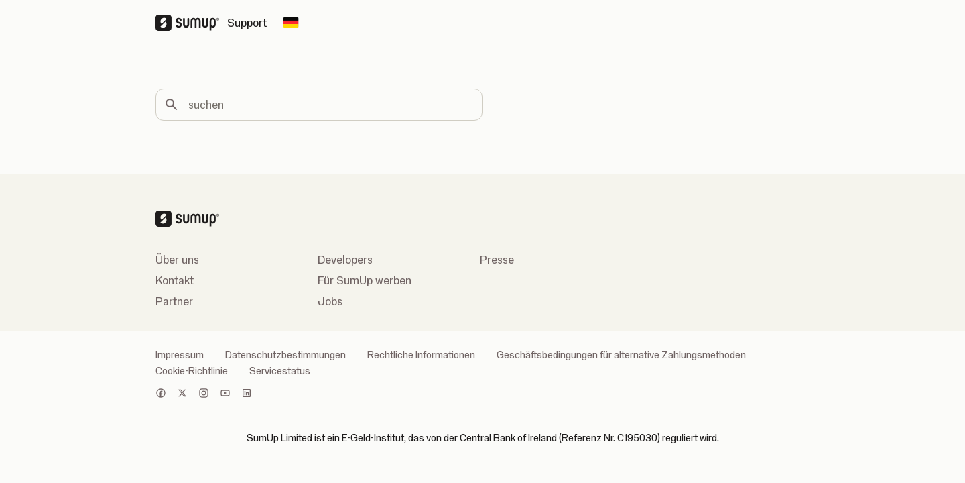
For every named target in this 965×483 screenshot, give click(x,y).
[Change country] (291, 23)
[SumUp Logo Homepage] (191, 23)
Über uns (177, 259)
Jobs (330, 301)
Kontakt (174, 280)
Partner (174, 301)
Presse (497, 259)
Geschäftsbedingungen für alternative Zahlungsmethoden (621, 355)
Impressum (179, 355)
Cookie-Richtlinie (191, 371)
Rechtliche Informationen (421, 355)
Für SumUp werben (364, 280)
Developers (345, 259)
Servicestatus (279, 371)
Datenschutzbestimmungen (285, 355)
